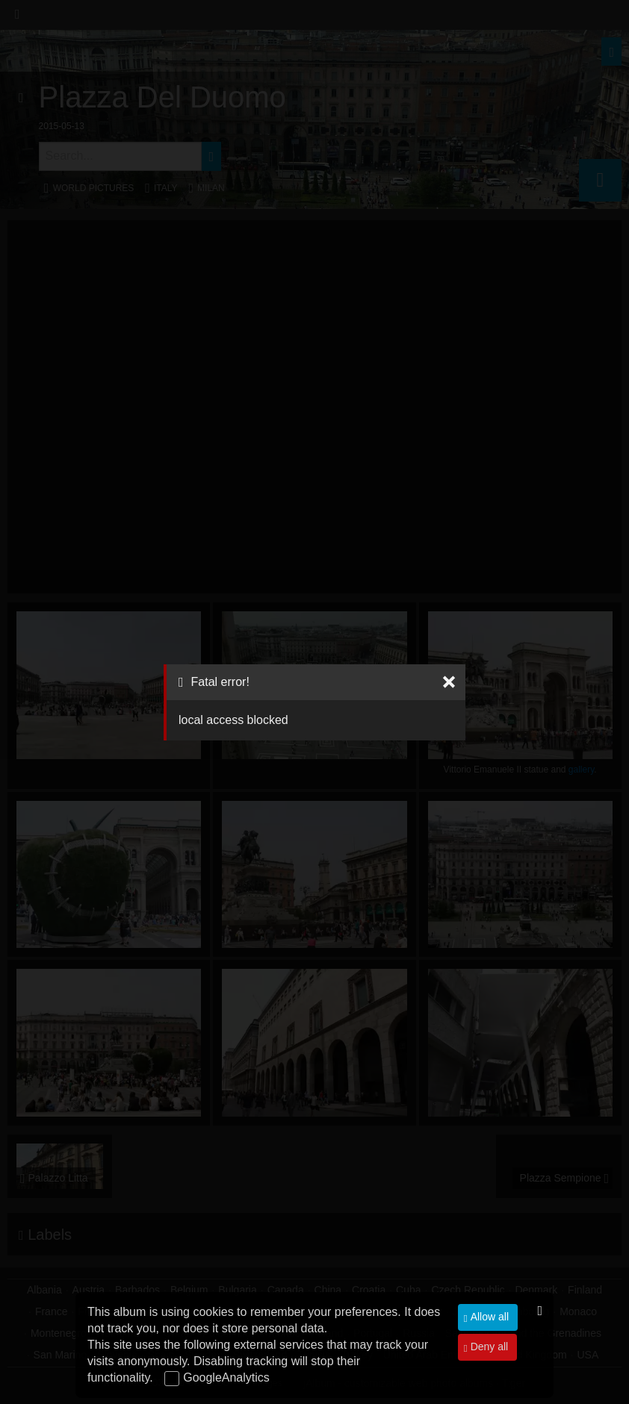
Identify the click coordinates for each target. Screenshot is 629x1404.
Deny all (488, 1346)
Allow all (488, 1317)
